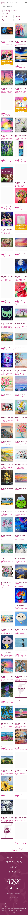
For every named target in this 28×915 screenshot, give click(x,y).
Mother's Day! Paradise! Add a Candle (6, 468)
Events (16, 2)
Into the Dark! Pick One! (6, 44)
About (14, 867)
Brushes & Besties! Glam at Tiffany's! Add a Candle (21, 656)
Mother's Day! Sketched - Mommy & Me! (7, 421)
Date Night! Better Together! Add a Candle (6, 633)
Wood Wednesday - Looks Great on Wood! (7, 491)
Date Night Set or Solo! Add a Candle (6, 515)
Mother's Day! (18, 420)
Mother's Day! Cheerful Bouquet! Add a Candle (20, 444)
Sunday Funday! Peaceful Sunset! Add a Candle (21, 256)
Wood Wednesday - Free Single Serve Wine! (7, 586)
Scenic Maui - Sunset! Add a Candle (21, 162)
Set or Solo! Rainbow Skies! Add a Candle (20, 186)
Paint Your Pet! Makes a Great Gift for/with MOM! (6, 256)
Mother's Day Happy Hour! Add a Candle (21, 327)
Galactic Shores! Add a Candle (6, 139)
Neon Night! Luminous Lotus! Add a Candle (6, 233)
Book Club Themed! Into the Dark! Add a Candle (6, 327)
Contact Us (14, 898)
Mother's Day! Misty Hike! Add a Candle (6, 444)
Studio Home (10, 2)
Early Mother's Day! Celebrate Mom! (19, 350)
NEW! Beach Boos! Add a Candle (7, 680)
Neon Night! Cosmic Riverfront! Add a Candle (20, 538)
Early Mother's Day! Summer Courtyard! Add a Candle (21, 374)
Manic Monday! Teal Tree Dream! (21, 562)
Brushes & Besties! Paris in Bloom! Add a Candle (7, 92)
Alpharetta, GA (4, 6)
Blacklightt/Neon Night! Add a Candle (20, 797)
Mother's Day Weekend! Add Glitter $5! (6, 374)
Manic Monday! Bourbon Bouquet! (20, 139)
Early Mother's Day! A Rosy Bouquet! (7, 397)
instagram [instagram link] (17, 888)
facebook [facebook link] (11, 888)
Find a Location (14, 857)
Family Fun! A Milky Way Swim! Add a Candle (6, 115)
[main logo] (3, 2)
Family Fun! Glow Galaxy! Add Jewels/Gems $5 (6, 209)
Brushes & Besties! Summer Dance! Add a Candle (6, 798)
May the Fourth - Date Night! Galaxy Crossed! (6, 280)
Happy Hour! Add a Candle (21, 608)
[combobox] (7, 16)
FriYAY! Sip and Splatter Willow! (20, 45)
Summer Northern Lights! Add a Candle (7, 703)
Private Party (14, 862)
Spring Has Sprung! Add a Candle (7, 562)
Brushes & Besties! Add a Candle (7, 538)
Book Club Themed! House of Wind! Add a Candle (21, 585)
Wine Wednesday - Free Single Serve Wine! (20, 303)
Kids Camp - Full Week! (20, 820)
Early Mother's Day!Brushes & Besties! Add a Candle (21, 209)
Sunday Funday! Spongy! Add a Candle (21, 680)
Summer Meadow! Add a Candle (7, 774)
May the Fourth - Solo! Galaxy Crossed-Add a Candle (20, 280)
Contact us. (14, 850)
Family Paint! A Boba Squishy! (20, 515)
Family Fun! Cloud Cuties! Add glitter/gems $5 (21, 633)
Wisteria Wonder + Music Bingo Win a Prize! (6, 162)
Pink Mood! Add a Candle (7, 749)
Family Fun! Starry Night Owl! (20, 774)
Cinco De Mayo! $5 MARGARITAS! (5, 303)
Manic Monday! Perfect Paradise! (6, 727)
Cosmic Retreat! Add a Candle (20, 68)
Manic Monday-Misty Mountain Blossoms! (19, 468)
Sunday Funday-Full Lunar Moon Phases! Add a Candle (7, 821)
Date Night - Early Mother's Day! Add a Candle (21, 397)
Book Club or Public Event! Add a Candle (21, 491)
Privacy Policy (14, 894)
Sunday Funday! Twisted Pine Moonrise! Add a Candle (20, 92)
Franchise (14, 872)
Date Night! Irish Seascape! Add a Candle (7, 350)
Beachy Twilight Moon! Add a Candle (20, 727)
